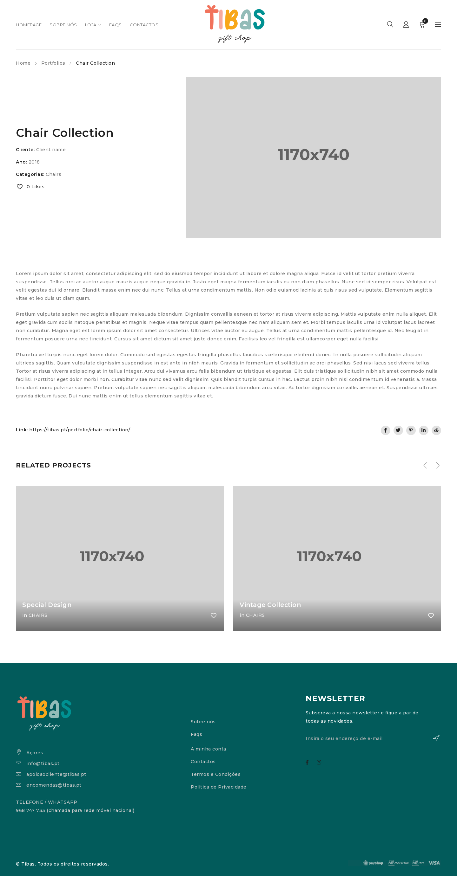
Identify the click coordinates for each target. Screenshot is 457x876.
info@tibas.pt (43, 763)
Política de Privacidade (219, 787)
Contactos (203, 761)
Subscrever (433, 739)
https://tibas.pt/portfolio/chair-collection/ (79, 430)
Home (23, 63)
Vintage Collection (272, 617)
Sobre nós (203, 722)
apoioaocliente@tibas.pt (56, 774)
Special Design (48, 617)
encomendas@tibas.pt (54, 785)
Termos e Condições (216, 774)
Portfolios (53, 63)
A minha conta (208, 749)
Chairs (53, 174)
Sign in (406, 24)
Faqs (196, 734)
